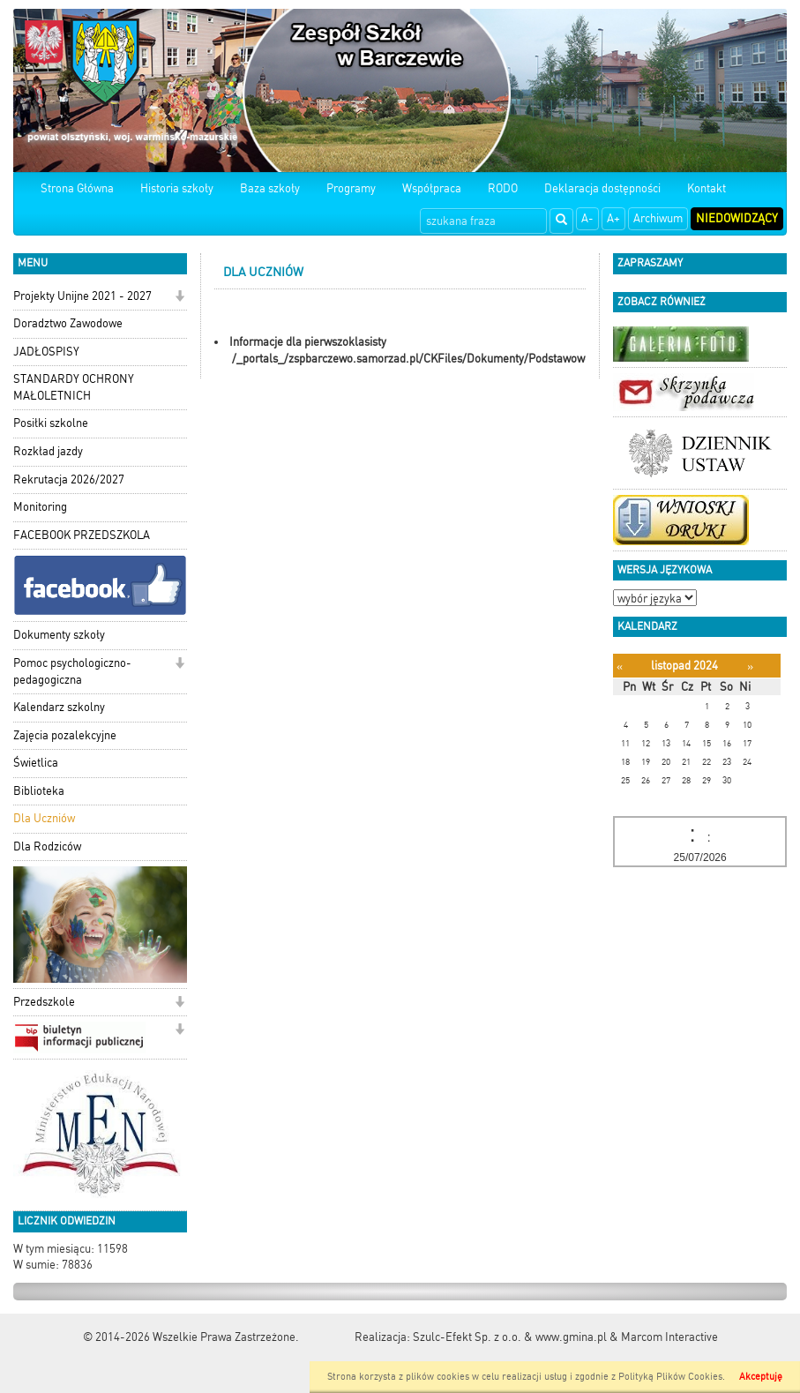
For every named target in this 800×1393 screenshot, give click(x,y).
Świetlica (35, 762)
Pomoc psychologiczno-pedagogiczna (72, 671)
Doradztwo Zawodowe (68, 323)
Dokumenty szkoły (59, 634)
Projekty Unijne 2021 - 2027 (82, 296)
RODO (503, 188)
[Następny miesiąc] (750, 666)
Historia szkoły (176, 188)
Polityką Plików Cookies (670, 1376)
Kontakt (706, 188)
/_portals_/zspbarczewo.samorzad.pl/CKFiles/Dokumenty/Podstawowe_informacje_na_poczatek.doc (486, 358)
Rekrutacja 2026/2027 (68, 479)
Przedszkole (44, 1001)
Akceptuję (760, 1376)
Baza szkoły (270, 188)
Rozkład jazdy (48, 451)
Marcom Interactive (669, 1337)
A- (587, 218)
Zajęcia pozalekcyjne (64, 735)
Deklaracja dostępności (602, 188)
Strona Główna (77, 188)
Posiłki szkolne (50, 423)
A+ (613, 218)
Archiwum (658, 218)
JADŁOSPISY (46, 351)
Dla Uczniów (44, 818)
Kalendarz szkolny (59, 707)
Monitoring (40, 506)
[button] (179, 297)
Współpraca (431, 188)
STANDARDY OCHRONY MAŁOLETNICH (73, 387)
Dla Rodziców (47, 846)
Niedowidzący (737, 218)
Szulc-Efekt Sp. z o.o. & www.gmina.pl (510, 1337)
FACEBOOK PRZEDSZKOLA (81, 535)
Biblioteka (38, 791)
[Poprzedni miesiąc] (620, 666)
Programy (351, 188)
